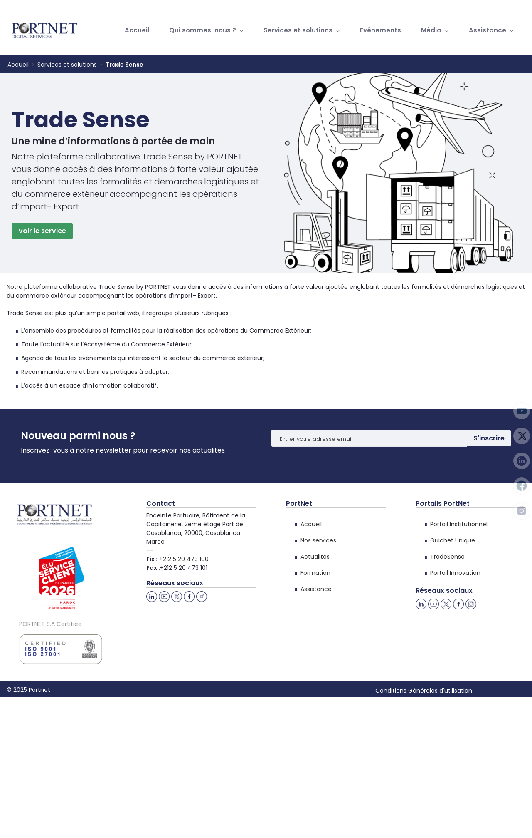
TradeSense (447, 556)
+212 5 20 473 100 (184, 559)
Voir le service (42, 231)
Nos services (318, 540)
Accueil (311, 524)
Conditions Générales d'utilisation (423, 690)
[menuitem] (137, 30)
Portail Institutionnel (459, 524)
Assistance (316, 589)
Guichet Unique (452, 540)
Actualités (315, 556)
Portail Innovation (455, 573)
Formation (315, 573)
